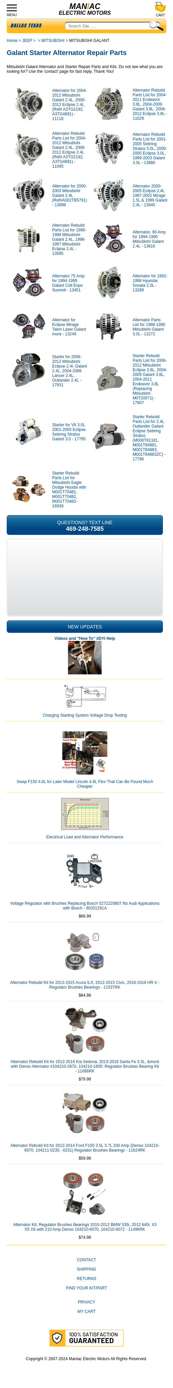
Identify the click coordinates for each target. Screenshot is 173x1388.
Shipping (86, 1269)
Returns (86, 1278)
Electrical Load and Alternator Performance (85, 837)
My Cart (86, 1311)
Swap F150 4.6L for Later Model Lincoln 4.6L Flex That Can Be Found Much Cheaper (84, 784)
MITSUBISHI (53, 40)
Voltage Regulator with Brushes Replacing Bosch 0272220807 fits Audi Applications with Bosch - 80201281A (85, 905)
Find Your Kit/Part (86, 1288)
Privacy (86, 1302)
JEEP (27, 40)
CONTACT (86, 1260)
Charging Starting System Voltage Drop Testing (85, 715)
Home (12, 40)
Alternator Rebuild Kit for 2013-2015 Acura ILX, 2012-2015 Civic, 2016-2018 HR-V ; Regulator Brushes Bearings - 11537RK (85, 985)
